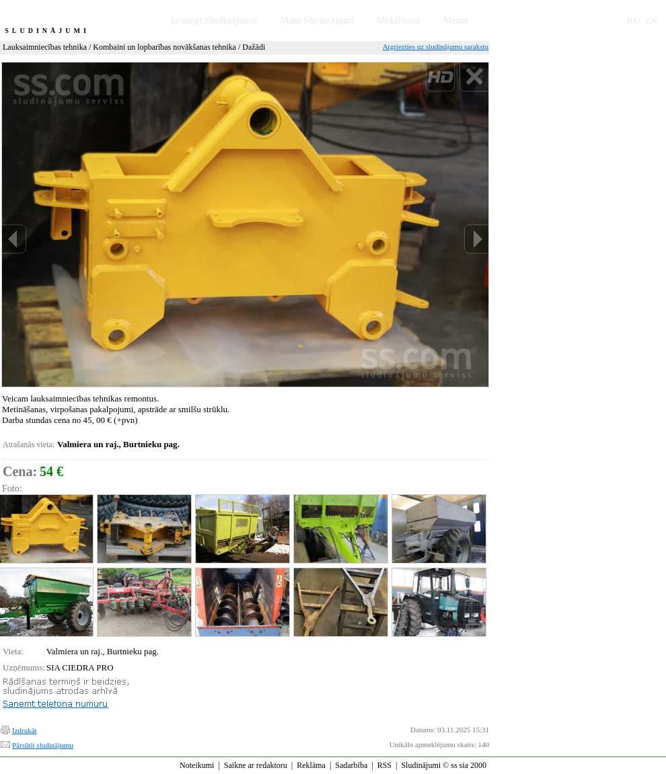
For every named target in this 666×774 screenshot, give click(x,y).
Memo (456, 20)
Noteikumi (197, 765)
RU (633, 20)
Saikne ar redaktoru (255, 765)
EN (651, 20)
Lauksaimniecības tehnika (45, 47)
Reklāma (311, 765)
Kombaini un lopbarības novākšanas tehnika (164, 47)
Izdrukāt (24, 730)
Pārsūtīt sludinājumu (42, 745)
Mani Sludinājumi (316, 20)
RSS (384, 765)
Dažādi (253, 47)
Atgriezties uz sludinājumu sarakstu (435, 46)
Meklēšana (398, 20)
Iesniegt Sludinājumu (214, 20)
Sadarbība (351, 765)
